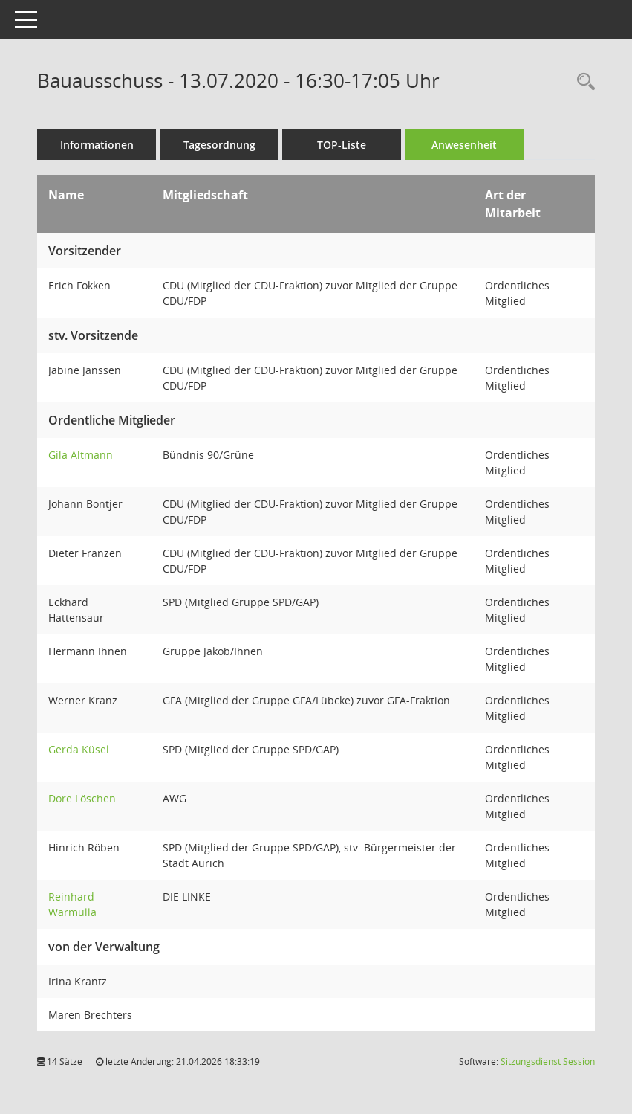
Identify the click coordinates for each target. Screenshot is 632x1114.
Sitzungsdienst (548, 1061)
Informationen (97, 145)
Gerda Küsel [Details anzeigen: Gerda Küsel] (78, 749)
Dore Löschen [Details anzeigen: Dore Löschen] (82, 798)
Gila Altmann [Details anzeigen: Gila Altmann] (80, 455)
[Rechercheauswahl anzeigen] (582, 82)
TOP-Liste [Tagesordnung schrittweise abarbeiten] (341, 145)
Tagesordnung (219, 145)
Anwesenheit (464, 145)
